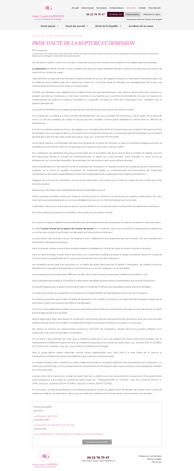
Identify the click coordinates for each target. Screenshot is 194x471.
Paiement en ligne (151, 14)
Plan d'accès (154, 8)
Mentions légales (154, 459)
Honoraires (101, 8)
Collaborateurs (116, 8)
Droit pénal (48, 26)
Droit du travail (75, 26)
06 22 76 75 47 (95, 14)
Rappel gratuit (132, 14)
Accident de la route (140, 26)
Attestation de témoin (47, 416)
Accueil (75, 8)
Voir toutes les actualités (97, 442)
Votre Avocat (87, 8)
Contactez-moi (115, 14)
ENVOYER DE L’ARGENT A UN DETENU (55, 425)
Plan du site (157, 462)
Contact (142, 8)
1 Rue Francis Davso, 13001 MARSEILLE (98, 461)
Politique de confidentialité (150, 456)
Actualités (131, 8)
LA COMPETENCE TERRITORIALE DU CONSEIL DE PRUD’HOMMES (69, 434)
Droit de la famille (106, 26)
